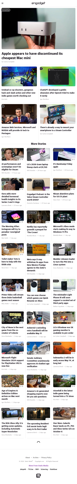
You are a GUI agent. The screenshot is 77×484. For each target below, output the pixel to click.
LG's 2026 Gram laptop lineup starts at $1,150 (37, 165)
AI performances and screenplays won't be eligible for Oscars (11, 167)
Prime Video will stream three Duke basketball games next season (12, 297)
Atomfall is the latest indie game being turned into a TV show (63, 393)
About (27, 457)
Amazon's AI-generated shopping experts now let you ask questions (38, 394)
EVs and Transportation (61, 180)
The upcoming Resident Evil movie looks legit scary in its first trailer (38, 426)
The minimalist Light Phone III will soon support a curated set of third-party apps (64, 299)
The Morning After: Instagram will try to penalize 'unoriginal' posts (11, 230)
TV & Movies (31, 212)
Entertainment (58, 150)
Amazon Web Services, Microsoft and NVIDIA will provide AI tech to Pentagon (19, 130)
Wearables (5, 180)
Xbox (55, 212)
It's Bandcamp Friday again (62, 165)
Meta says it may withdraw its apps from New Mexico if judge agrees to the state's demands (37, 265)
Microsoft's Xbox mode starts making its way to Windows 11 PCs (64, 229)
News (29, 180)
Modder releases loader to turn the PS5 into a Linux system (64, 262)
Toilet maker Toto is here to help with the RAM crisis (11, 262)
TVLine (30, 469)
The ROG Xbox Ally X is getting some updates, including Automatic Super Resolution (12, 427)
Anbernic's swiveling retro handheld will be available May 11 (37, 330)
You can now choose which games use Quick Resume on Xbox (37, 298)
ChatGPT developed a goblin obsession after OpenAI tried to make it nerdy (57, 93)
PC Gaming (57, 343)
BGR (37, 469)
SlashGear (53, 469)
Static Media (28, 461)
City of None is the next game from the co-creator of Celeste (12, 330)
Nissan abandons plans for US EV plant (63, 195)
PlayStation (57, 245)
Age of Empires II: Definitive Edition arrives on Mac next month (11, 395)
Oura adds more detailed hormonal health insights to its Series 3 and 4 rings (11, 198)
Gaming (4, 68)
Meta (29, 245)
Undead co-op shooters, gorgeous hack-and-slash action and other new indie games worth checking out (18, 93)
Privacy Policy (46, 457)
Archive (35, 457)
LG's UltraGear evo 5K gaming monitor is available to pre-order (63, 330)
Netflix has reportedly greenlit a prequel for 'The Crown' (37, 229)
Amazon (30, 377)
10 (74, 189)
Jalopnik (23, 469)
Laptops (29, 150)
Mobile (56, 281)
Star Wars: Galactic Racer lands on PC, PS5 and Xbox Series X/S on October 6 (64, 427)
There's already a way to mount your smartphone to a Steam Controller (57, 128)
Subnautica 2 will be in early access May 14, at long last (63, 360)
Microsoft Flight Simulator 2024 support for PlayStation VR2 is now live (13, 362)
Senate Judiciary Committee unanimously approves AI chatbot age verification (38, 362)
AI (41, 68)
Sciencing (44, 469)
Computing (5, 10)
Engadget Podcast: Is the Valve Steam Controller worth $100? (38, 197)
